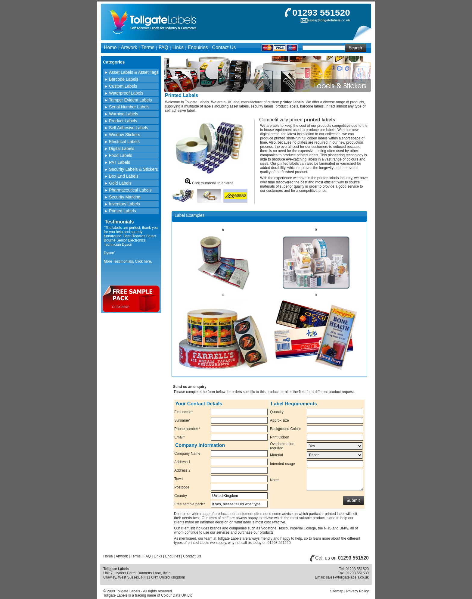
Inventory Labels (124, 203)
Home (110, 47)
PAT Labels (119, 162)
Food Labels (120, 155)
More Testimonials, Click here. (128, 261)
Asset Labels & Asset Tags (134, 72)
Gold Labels (120, 183)
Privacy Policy (357, 591)
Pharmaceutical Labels (130, 190)
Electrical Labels (124, 141)
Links (178, 47)
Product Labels (123, 120)
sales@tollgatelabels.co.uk (329, 20)
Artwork (129, 47)
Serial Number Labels (129, 107)
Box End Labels (123, 176)
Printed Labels (122, 210)
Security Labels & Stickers (133, 169)
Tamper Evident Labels (130, 100)
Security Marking (124, 197)
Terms (148, 47)
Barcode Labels (123, 79)
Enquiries (198, 47)
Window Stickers (124, 134)
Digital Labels (121, 148)
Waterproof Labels (126, 93)
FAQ (163, 47)
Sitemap (336, 591)
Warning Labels (123, 113)
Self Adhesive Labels (128, 127)
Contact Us (224, 47)
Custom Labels (123, 86)
